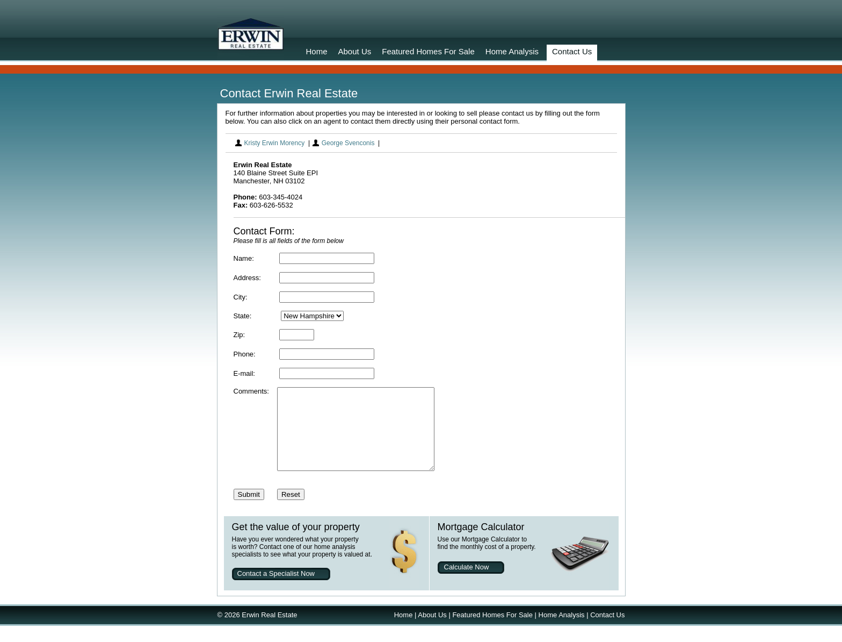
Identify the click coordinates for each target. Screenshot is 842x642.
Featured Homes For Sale (428, 51)
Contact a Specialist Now (276, 590)
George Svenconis (348, 143)
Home (317, 51)
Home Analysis (512, 51)
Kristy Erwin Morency (274, 143)
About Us (355, 51)
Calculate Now (466, 583)
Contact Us (572, 51)
